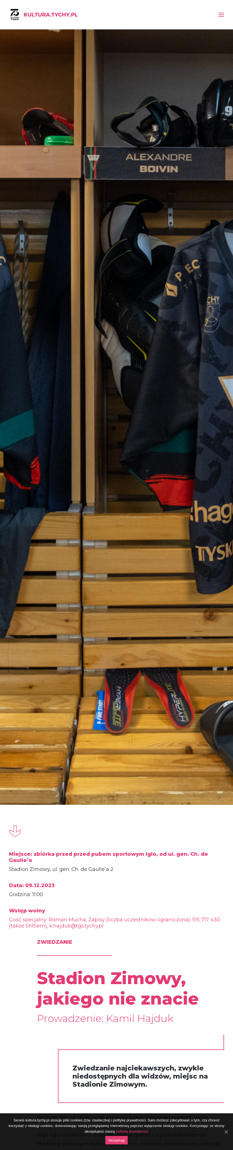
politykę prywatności (132, 1131)
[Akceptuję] (226, 1132)
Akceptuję (116, 1140)
